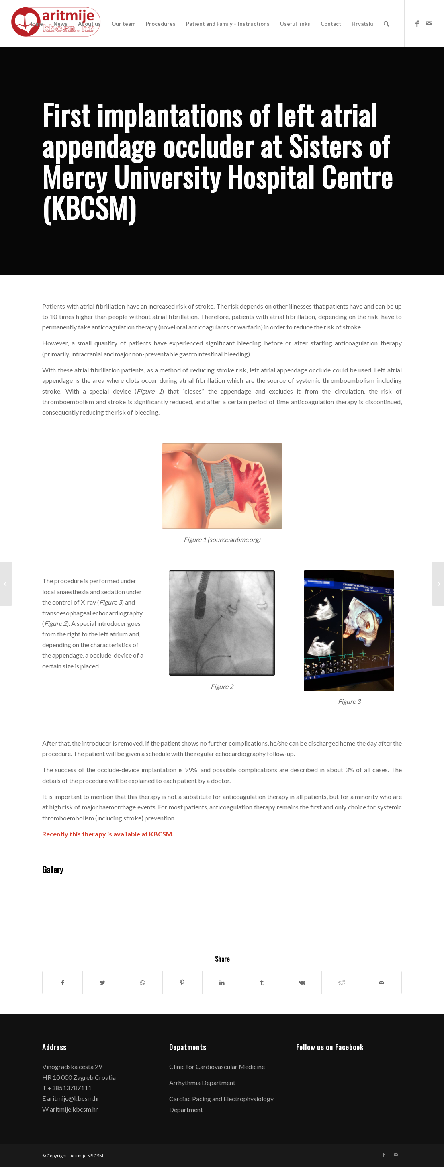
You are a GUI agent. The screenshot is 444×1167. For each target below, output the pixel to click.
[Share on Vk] (301, 982)
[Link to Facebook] (417, 23)
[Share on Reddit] (341, 982)
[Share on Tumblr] (262, 982)
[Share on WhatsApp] (142, 982)
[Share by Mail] (381, 982)
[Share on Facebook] (62, 982)
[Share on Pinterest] (182, 982)
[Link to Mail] (429, 23)
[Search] (386, 23)
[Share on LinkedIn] (222, 982)
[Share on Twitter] (102, 982)
